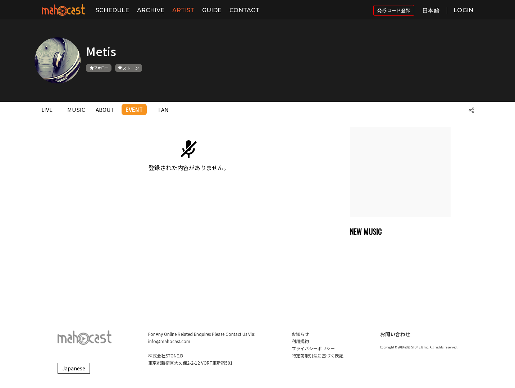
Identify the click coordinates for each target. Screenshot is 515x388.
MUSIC (76, 109)
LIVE (47, 109)
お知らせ (300, 334)
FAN (163, 109)
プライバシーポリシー (313, 348)
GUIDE (212, 10)
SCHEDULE (112, 10)
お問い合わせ (395, 334)
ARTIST (183, 10)
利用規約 (300, 341)
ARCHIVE (150, 10)
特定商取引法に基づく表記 (317, 355)
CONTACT (244, 10)
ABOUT (105, 109)
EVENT (134, 109)
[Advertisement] (400, 172)
